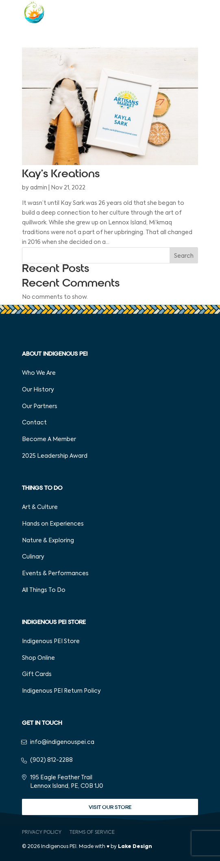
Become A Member (49, 439)
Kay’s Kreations (61, 173)
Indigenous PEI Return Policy (61, 691)
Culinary (33, 557)
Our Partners (39, 406)
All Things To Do (43, 590)
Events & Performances (55, 573)
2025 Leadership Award (54, 456)
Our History (38, 390)
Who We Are (39, 373)
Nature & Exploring (48, 541)
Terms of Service (92, 832)
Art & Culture (40, 507)
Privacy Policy (41, 832)
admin (38, 188)
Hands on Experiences (53, 524)
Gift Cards (37, 674)
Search (184, 256)
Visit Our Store (110, 807)
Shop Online (38, 658)
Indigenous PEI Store (51, 641)
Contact (34, 423)
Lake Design (135, 846)
